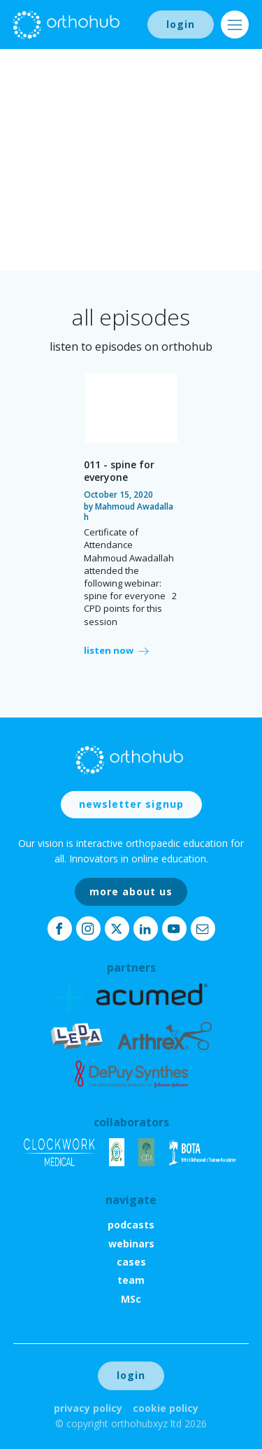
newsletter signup (131, 804)
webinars (131, 1243)
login (180, 24)
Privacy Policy (88, 1408)
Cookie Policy (165, 1408)
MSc (131, 1299)
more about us (131, 891)
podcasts (131, 1224)
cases (131, 1261)
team (131, 1280)
